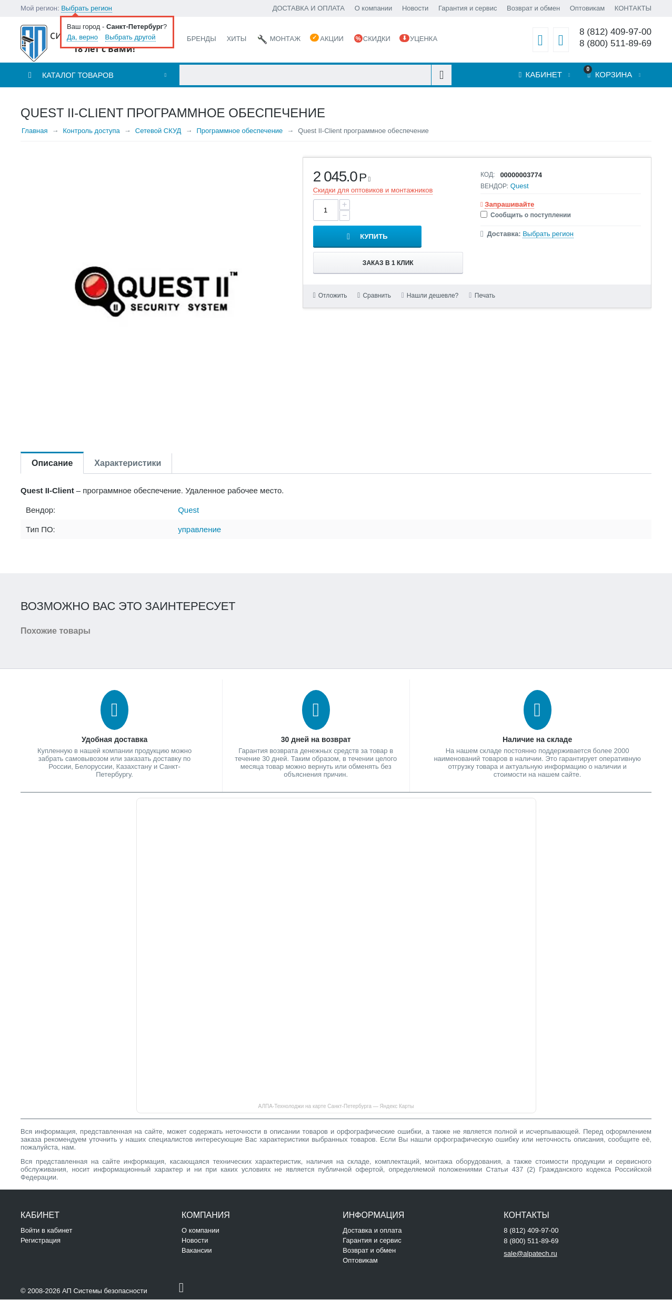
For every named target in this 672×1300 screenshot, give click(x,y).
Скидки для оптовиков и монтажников (373, 191)
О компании (374, 8)
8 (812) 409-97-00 (614, 31)
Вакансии (197, 1251)
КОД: (487, 175)
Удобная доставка (114, 740)
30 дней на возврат (316, 740)
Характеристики (127, 463)
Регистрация (41, 1241)
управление (199, 529)
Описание (52, 463)
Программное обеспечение (239, 131)
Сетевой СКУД (158, 131)
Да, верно (82, 37)
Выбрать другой (130, 37)
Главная (34, 131)
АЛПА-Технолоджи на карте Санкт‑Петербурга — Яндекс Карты (336, 1107)
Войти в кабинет (46, 1231)
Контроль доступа (91, 131)
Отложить (332, 269)
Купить (415, 211)
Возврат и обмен (533, 8)
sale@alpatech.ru (530, 1254)
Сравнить (377, 269)
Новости (415, 8)
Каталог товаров (79, 75)
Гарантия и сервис (467, 8)
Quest (519, 186)
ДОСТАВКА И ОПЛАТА (309, 8)
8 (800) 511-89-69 (614, 43)
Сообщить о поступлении (525, 215)
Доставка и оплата (372, 1231)
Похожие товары (56, 631)
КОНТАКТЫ (633, 8)
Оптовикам (587, 8)
